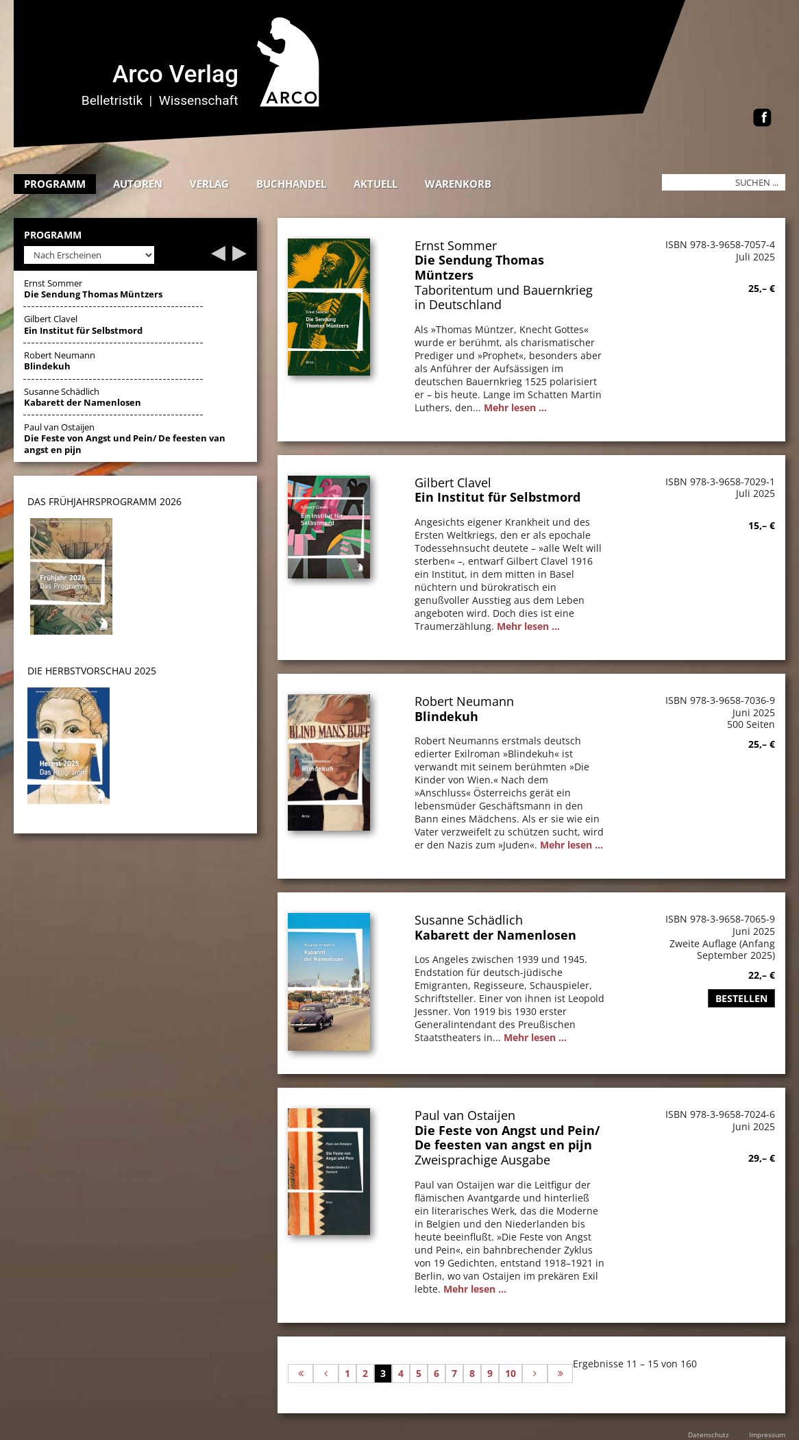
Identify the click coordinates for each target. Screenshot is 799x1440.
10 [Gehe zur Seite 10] (510, 1373)
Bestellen (741, 998)
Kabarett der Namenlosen (495, 935)
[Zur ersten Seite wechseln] (300, 1373)
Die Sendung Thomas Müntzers (479, 267)
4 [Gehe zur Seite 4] (401, 1373)
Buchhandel (291, 184)
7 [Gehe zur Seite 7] (454, 1373)
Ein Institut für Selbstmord (497, 497)
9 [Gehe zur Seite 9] (490, 1373)
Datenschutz (708, 1434)
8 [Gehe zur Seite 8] (472, 1373)
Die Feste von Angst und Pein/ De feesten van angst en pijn (507, 1138)
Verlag (209, 184)
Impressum (767, 1434)
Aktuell (375, 184)
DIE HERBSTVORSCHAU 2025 (91, 670)
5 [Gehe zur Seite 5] (418, 1373)
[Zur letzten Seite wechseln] (560, 1373)
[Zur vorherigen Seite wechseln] (326, 1373)
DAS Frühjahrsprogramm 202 (101, 501)
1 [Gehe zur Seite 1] (347, 1373)
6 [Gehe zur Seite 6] (436, 1373)
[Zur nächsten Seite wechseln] (535, 1373)
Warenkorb (458, 184)
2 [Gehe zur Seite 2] (365, 1373)
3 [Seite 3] (383, 1373)
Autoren (137, 184)
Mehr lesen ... (515, 407)
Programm (55, 184)
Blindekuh (446, 716)
